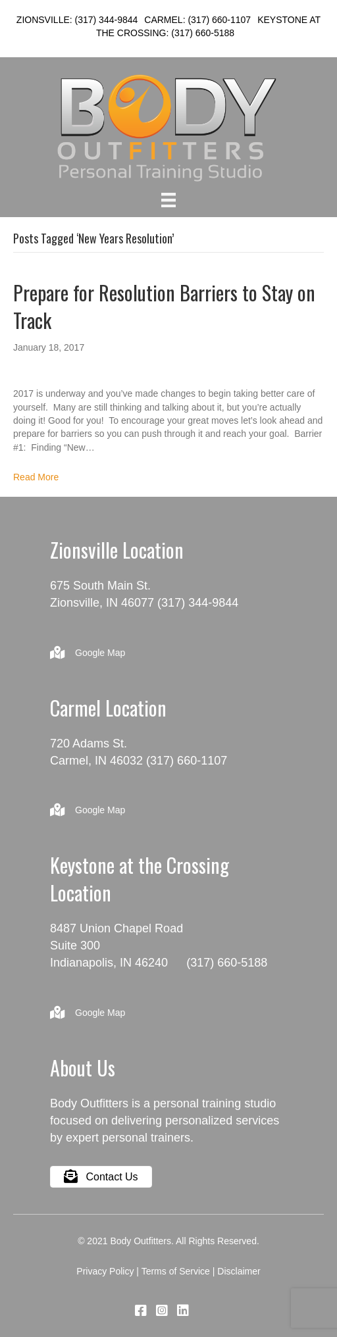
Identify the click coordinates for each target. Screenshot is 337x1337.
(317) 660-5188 (202, 33)
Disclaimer (238, 1271)
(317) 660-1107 (219, 19)
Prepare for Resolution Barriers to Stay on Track (164, 306)
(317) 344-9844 (106, 19)
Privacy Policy (105, 1271)
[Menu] (168, 200)
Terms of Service (176, 1271)
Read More (36, 477)
